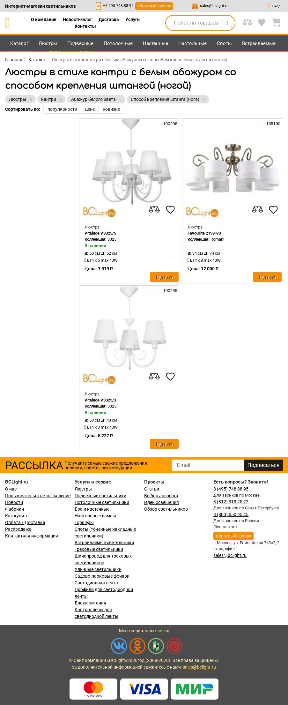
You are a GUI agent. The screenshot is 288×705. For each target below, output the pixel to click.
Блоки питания (90, 602)
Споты (224, 43)
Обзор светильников (166, 509)
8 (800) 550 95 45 (230, 514)
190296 (168, 123)
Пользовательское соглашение (37, 495)
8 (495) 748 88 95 (230, 488)
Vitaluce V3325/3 (100, 400)
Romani (217, 239)
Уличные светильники (98, 569)
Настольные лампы (95, 515)
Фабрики (14, 509)
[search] (227, 23)
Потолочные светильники (102, 502)
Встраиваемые (259, 43)
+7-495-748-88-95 (118, 6)
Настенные (155, 43)
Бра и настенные (92, 509)
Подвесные (80, 43)
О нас (11, 488)
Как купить (17, 515)
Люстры (48, 43)
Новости (14, 502)
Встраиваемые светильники (104, 542)
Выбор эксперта (161, 495)
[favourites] (170, 209)
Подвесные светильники (100, 495)
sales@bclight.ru (214, 6)
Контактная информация (31, 535)
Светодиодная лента (96, 582)
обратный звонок (154, 6)
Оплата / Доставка (25, 522)
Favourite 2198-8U (204, 233)
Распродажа (18, 529)
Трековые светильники (99, 549)
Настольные (192, 43)
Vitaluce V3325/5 (100, 233)
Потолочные (118, 43)
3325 (111, 239)
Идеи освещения (161, 502)
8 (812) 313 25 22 (230, 501)
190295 (168, 290)
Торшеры (84, 522)
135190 (271, 123)
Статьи (151, 488)
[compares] (154, 209)
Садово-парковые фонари (102, 576)
